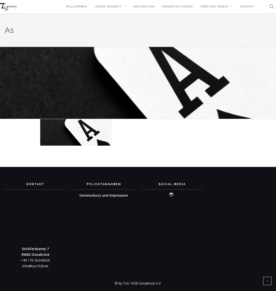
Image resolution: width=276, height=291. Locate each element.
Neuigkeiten (144, 6)
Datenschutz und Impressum (103, 195)
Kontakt (247, 6)
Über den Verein (214, 6)
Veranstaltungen (177, 6)
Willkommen (76, 6)
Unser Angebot (108, 6)
